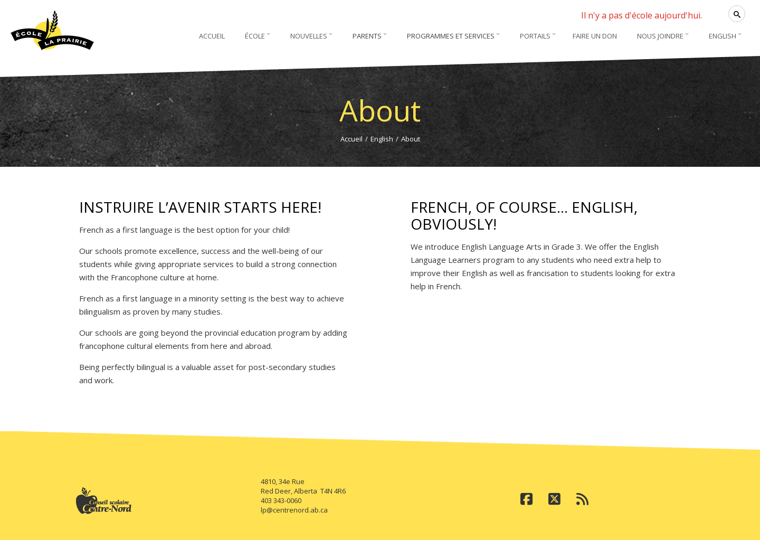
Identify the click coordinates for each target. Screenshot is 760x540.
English (381, 139)
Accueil (351, 139)
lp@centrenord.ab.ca (294, 510)
